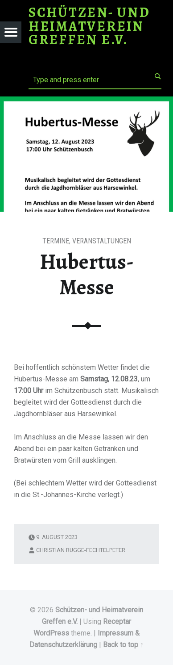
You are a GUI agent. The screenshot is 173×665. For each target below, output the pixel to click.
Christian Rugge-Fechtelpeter (80, 550)
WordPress (51, 633)
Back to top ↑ (123, 644)
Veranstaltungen (101, 241)
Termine (55, 241)
